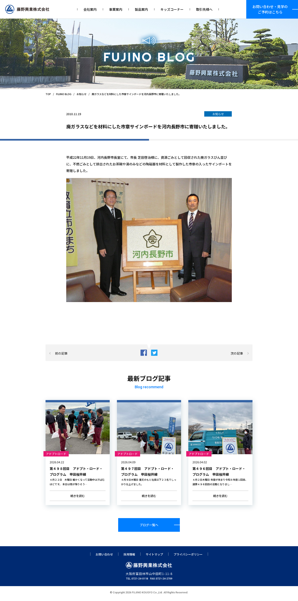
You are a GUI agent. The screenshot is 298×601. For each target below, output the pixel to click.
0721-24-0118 (139, 580)
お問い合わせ (104, 556)
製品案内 (141, 9)
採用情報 (129, 556)
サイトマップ (154, 556)
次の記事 (237, 353)
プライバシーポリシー (188, 556)
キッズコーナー (172, 9)
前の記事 (61, 353)
